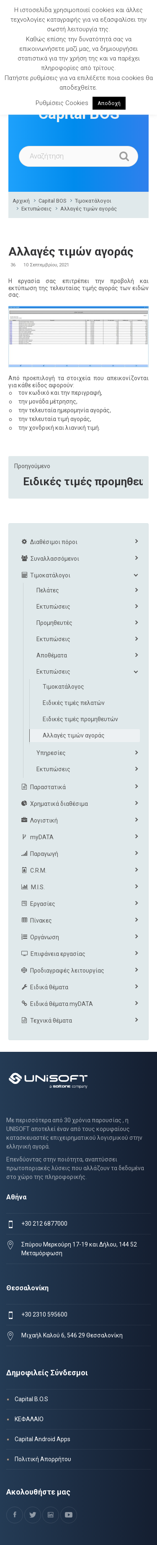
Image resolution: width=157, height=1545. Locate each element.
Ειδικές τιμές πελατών (74, 703)
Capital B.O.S (31, 1399)
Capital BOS (52, 201)
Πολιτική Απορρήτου (43, 1459)
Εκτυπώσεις (36, 209)
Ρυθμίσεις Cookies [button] (62, 103)
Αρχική (21, 201)
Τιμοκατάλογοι (93, 201)
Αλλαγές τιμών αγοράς (88, 209)
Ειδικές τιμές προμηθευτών (83, 481)
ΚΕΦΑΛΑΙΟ (29, 1419)
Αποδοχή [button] (109, 103)
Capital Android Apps (42, 1439)
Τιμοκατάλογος (63, 686)
